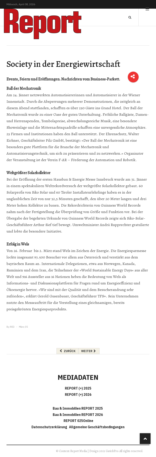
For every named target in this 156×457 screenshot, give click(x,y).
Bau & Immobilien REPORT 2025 (78, 408)
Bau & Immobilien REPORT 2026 (78, 414)
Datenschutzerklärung (49, 427)
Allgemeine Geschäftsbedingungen (97, 427)
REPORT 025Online (78, 421)
